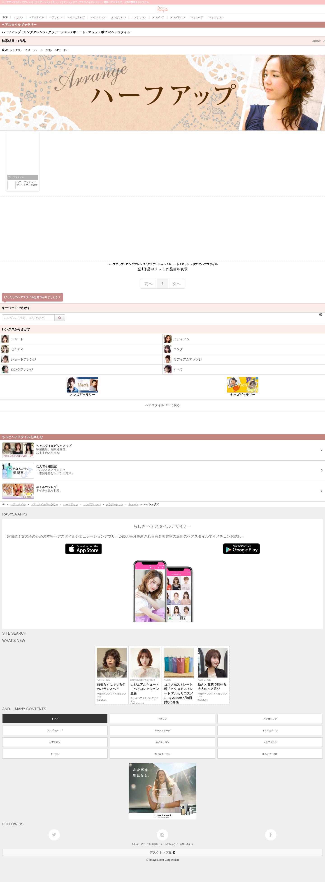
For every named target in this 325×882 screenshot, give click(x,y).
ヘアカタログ (270, 718)
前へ (148, 283)
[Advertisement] (162, 228)
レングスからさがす (16, 329)
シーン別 (46, 50)
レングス (16, 50)
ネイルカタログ (270, 730)
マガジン (162, 718)
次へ (176, 283)
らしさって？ (138, 844)
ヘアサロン (54, 742)
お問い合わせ (186, 844)
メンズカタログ (55, 730)
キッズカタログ (162, 730)
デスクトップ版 (162, 852)
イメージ (31, 50)
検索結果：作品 (163, 41)
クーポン (54, 754)
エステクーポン (270, 754)
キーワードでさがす (16, 308)
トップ (54, 718)
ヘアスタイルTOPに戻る (162, 405)
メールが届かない (169, 844)
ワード (61, 50)
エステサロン (270, 742)
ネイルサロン (162, 742)
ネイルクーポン (162, 754)
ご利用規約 (152, 844)
